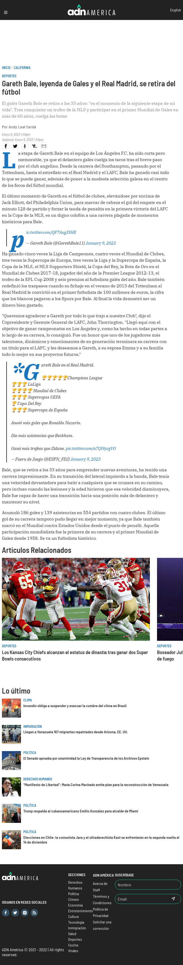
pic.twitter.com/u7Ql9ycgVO (91, 448)
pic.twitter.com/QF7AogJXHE (51, 232)
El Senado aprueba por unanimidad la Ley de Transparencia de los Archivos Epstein (86, 758)
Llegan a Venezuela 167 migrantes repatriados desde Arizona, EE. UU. (75, 731)
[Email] (140, 899)
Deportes (9, 76)
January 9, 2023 (101, 243)
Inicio (6, 68)
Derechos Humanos (37, 779)
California (22, 68)
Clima (27, 700)
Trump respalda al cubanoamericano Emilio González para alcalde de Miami (80, 811)
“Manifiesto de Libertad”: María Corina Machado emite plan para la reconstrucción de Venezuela (95, 784)
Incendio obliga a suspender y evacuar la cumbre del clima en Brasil (75, 705)
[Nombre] (148, 884)
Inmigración (32, 726)
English (175, 10)
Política (29, 753)
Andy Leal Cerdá (22, 126)
